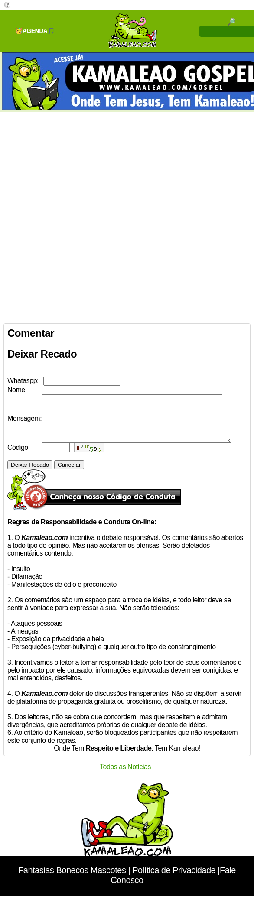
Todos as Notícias (125, 776)
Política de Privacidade (173, 879)
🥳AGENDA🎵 (35, 30)
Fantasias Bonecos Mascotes (72, 879)
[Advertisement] (99, 215)
